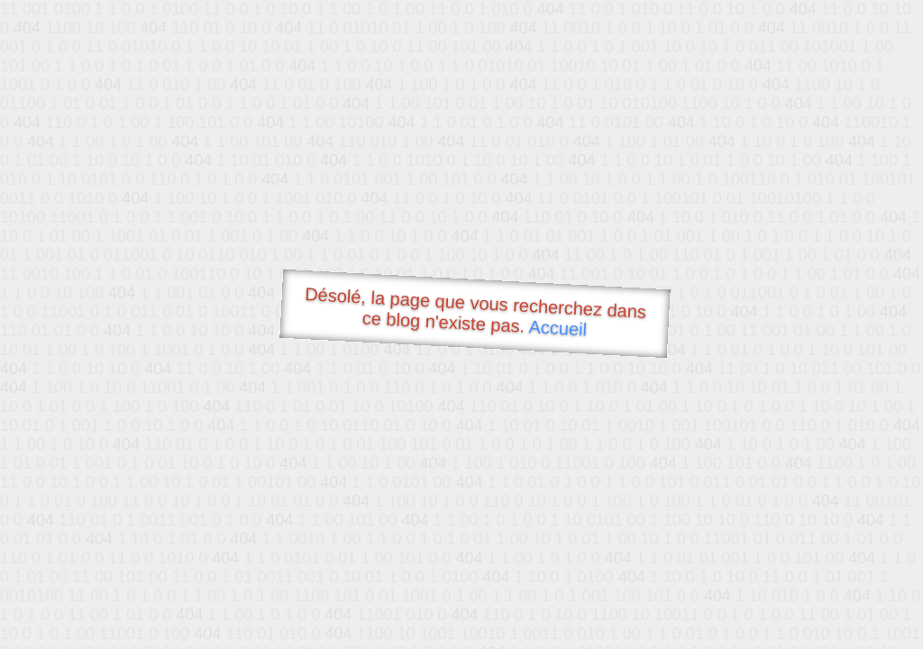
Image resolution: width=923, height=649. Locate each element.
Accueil (558, 327)
